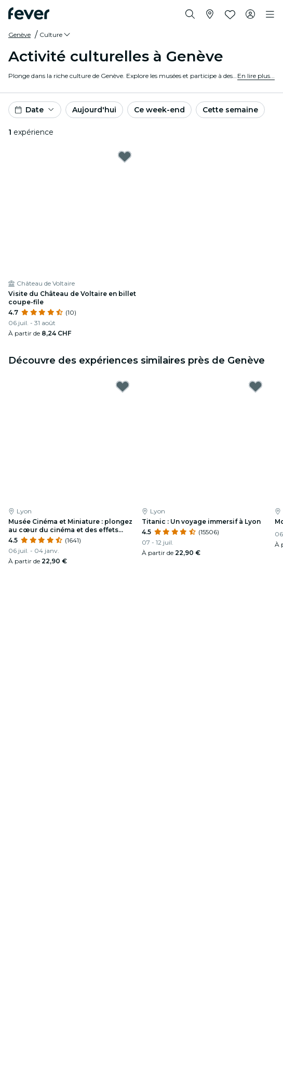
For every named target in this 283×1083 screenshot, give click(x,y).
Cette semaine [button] (230, 109)
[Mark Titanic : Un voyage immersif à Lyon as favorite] (255, 386)
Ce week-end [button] (159, 109)
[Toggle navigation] (270, 14)
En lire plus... (256, 76)
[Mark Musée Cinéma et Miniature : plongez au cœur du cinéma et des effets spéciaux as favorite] (122, 386)
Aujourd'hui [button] (94, 109)
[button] (55, 35)
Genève (19, 34)
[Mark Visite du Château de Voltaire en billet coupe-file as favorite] (124, 156)
